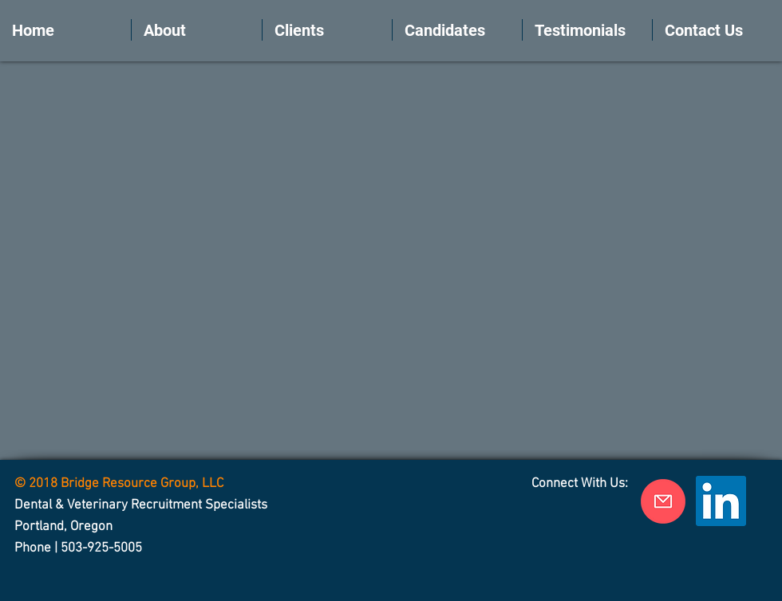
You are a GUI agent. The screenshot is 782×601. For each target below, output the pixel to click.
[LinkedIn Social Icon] (721, 501)
